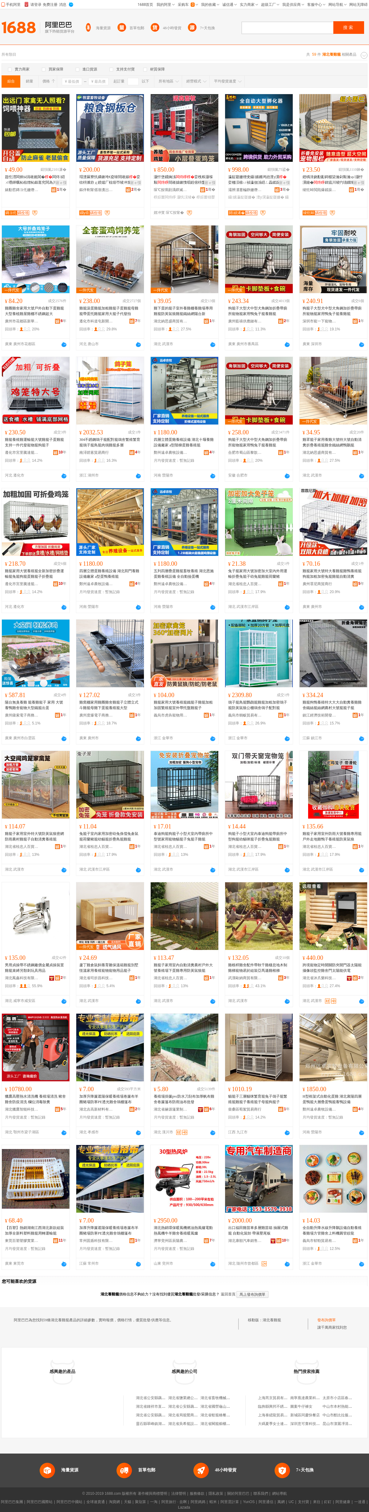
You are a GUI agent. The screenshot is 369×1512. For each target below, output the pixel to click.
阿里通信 (266, 1502)
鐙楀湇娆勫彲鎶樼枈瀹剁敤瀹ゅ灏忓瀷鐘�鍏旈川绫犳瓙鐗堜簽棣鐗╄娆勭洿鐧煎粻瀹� (333, 180)
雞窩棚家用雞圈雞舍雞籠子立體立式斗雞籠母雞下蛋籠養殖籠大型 (108, 705)
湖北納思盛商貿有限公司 (171, 321)
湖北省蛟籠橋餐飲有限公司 (222, 1415)
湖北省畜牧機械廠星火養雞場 (224, 1398)
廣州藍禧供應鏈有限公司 (245, 321)
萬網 (281, 1502)
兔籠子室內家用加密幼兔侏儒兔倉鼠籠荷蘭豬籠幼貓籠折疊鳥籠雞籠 (108, 836)
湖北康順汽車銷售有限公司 (245, 1241)
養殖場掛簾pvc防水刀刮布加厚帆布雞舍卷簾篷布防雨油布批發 (184, 1099)
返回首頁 (228, 1294)
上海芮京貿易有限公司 (276, 1398)
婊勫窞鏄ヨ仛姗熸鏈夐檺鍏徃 (22, 190)
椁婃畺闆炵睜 (165, 197)
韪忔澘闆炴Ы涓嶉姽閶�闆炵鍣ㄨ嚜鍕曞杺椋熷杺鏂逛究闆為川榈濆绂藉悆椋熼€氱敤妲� (35, 180)
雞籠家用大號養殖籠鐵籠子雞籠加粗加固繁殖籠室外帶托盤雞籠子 (183, 705)
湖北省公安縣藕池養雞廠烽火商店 (196, 1406)
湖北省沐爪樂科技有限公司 (319, 978)
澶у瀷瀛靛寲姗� (270, 197)
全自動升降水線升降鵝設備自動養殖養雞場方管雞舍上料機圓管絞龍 (332, 1230)
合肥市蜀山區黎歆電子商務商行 (245, 452)
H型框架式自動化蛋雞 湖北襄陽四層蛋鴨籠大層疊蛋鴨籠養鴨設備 (332, 1099)
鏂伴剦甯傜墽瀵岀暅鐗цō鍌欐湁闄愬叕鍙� (96, 190)
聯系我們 (260, 1493)
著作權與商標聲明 (152, 1493)
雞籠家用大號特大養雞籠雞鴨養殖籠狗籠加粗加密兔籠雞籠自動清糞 (332, 574)
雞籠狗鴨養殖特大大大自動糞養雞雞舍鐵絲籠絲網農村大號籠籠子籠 (332, 705)
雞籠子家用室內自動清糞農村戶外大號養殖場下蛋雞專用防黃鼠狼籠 (183, 968)
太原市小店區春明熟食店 (343, 1398)
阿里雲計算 (229, 1502)
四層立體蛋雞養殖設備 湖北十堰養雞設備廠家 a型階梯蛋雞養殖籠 (184, 442)
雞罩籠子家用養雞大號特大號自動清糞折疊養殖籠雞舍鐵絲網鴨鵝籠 (332, 442)
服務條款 (197, 1493)
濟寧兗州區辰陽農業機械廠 (171, 1241)
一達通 (359, 1502)
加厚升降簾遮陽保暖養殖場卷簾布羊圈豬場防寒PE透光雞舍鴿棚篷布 (108, 1099)
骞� (61, 189)
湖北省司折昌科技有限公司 (96, 978)
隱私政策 (215, 1493)
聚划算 (140, 1502)
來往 (316, 1502)
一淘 (153, 1502)
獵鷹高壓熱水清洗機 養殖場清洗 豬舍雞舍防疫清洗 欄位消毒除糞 (35, 1099)
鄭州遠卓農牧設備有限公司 (171, 452)
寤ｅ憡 (61, 183)
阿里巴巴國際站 (40, 1502)
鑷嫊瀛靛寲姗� (241, 197)
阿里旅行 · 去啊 (174, 1502)
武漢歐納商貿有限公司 (245, 978)
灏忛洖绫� (186, 197)
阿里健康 (342, 1502)
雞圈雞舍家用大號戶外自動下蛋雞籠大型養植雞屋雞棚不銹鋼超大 (34, 311)
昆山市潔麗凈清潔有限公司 (345, 1424)
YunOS (249, 1502)
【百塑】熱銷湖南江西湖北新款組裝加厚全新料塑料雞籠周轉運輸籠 (34, 1230)
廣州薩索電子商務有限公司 (22, 715)
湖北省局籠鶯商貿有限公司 (190, 1415)
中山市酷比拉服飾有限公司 (345, 1415)
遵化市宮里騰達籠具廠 (22, 452)
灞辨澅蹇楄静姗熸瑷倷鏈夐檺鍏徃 (245, 190)
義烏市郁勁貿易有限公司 (319, 1241)
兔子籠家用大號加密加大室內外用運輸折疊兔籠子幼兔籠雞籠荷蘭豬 (257, 574)
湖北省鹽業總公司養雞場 (188, 1398)
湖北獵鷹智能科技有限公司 (22, 1109)
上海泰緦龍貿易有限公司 (278, 1415)
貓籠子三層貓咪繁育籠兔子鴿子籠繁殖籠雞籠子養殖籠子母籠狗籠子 (257, 1099)
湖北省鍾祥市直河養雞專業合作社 (163, 1406)
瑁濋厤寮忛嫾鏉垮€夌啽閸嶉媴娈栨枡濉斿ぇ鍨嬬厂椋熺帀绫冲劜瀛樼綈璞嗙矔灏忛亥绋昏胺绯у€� (109, 180)
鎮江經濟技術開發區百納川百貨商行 (319, 715)
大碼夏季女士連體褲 (274, 1424)
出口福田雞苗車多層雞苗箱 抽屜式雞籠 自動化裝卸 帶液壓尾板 (258, 1230)
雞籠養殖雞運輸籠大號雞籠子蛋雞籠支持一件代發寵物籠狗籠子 (34, 442)
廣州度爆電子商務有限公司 (96, 715)
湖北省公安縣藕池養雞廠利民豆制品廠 (167, 1415)
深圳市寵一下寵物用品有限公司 (319, 321)
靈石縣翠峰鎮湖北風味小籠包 (160, 1424)
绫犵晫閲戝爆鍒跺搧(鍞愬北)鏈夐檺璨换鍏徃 (319, 190)
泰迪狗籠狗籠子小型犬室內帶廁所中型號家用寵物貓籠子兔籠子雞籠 (183, 836)
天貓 (127, 1502)
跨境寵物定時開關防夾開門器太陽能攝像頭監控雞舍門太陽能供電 (332, 968)
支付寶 (303, 1502)
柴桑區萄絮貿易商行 (244, 1109)
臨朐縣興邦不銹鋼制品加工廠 (282, 1406)
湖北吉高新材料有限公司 (96, 1109)
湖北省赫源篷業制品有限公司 (171, 1109)
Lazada (184, 1507)
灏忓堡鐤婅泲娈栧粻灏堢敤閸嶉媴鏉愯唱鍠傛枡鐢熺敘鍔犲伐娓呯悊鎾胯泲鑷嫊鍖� (183, 180)
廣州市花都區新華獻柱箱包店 (22, 321)
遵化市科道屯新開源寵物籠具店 (96, 321)
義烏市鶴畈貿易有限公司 (245, 715)
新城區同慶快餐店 (305, 1415)
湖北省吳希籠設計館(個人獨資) (193, 1424)
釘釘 (327, 1502)
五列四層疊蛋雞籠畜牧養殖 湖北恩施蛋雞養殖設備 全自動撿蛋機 (184, 574)
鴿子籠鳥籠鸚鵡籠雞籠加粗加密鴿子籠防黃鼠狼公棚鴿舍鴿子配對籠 (257, 705)
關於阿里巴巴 (238, 1493)
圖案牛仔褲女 (301, 1406)
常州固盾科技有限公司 (96, 1241)
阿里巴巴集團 (12, 1502)
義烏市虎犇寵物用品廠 (171, 715)
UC (291, 1502)
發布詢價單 (326, 1320)
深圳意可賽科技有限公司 (310, 1424)
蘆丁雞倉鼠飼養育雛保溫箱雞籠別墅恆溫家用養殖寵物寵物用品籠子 (108, 968)
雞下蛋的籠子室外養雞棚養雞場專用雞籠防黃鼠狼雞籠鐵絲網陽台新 (183, 311)
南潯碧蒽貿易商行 (94, 452)
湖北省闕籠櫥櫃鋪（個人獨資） (226, 1424)
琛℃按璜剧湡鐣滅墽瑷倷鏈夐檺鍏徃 (171, 190)
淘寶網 (114, 1502)
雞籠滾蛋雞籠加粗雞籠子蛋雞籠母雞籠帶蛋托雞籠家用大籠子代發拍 (108, 311)
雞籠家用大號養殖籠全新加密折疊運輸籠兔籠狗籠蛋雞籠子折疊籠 (34, 574)
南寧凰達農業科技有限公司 (312, 1398)
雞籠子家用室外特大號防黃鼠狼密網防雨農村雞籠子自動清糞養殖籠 (34, 836)
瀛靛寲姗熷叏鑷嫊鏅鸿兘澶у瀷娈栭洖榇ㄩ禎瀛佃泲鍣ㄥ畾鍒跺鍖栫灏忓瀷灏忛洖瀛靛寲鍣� (258, 180)
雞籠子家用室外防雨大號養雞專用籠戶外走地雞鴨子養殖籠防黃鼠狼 (332, 836)
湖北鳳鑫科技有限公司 (22, 978)
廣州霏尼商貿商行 (317, 584)
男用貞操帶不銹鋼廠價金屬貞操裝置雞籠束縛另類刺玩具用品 (34, 968)
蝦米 (213, 1502)
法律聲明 (178, 1493)
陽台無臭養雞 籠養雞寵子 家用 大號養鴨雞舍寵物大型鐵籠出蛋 (34, 705)
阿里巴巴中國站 (69, 1502)
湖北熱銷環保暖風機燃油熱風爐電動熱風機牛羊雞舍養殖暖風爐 (183, 1230)
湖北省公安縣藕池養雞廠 (156, 1398)
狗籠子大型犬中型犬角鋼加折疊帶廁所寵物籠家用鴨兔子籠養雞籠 (257, 311)
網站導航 (279, 1493)
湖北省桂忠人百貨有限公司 (245, 584)
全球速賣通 (95, 1502)
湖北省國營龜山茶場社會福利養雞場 (230, 1406)
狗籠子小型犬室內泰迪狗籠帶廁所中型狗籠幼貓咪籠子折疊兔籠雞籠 (257, 836)
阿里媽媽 (198, 1502)
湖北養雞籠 (272, 1320)
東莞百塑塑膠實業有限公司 (22, 1241)
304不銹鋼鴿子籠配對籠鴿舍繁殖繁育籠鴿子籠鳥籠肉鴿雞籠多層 (109, 442)
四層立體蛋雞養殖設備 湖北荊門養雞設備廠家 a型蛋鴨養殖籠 (109, 574)
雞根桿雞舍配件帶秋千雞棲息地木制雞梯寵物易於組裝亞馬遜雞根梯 (257, 968)
